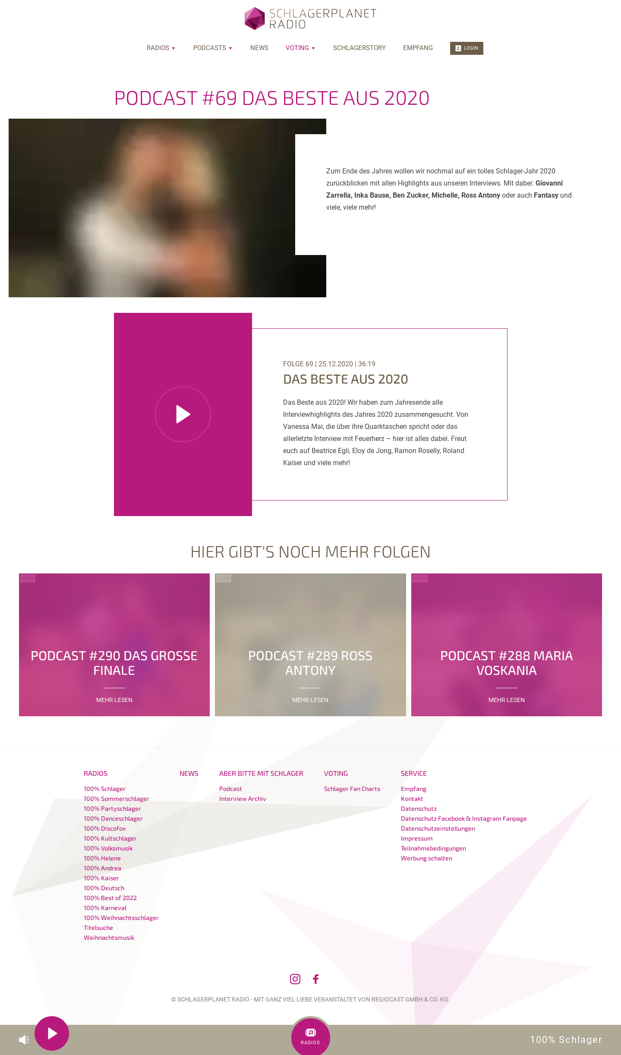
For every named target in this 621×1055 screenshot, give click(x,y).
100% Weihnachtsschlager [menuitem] (121, 917)
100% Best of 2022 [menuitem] (110, 897)
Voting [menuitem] (301, 48)
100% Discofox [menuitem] (105, 828)
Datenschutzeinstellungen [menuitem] (438, 828)
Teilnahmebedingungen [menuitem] (433, 848)
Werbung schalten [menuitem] (426, 858)
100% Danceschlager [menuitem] (113, 818)
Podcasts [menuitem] (213, 48)
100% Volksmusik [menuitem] (108, 848)
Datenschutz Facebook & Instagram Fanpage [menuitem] (464, 818)
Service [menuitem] (414, 773)
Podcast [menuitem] (230, 788)
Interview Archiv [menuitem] (242, 798)
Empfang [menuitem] (418, 48)
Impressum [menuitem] (417, 838)
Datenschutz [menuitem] (419, 808)
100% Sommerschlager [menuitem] (116, 798)
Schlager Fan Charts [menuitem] (352, 788)
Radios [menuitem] (161, 48)
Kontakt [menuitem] (412, 798)
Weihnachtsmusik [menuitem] (109, 937)
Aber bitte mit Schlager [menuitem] (261, 773)
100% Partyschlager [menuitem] (112, 808)
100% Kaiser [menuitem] (101, 878)
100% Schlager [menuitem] (105, 788)
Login (466, 48)
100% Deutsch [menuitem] (104, 887)
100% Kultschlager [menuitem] (110, 838)
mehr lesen (114, 699)
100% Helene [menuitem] (102, 858)
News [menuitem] (259, 48)
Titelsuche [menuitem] (98, 927)
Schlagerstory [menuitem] (359, 48)
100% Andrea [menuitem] (102, 868)
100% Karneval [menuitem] (105, 907)
